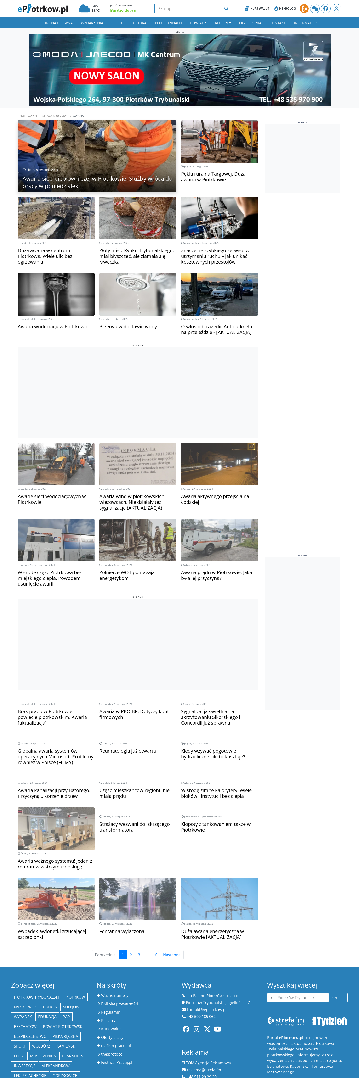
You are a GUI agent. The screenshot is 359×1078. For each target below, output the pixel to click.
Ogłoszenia (250, 23)
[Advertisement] (138, 380)
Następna (172, 954)
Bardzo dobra (123, 10)
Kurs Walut (257, 8)
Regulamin (110, 1012)
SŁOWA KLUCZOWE (55, 116)
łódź (19, 1056)
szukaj (338, 997)
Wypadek (23, 1016)
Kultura (138, 23)
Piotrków (75, 997)
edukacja (47, 1016)
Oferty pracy (112, 1037)
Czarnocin (72, 1056)
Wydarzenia (92, 23)
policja (50, 1007)
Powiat (197, 23)
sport (20, 1046)
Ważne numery (114, 995)
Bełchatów (25, 1026)
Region (221, 23)
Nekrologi (285, 8)
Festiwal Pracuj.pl (116, 1062)
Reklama (108, 1020)
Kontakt (277, 23)
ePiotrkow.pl (28, 116)
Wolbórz (41, 1046)
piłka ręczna (65, 1036)
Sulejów (71, 1007)
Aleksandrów (56, 1065)
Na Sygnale (25, 1007)
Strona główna (57, 23)
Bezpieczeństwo (30, 1036)
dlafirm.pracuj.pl (116, 1045)
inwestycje (24, 1065)
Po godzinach (168, 23)
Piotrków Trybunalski (36, 997)
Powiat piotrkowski (63, 1026)
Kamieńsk (66, 1046)
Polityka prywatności (119, 1003)
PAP (66, 1016)
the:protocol (112, 1054)
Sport (116, 23)
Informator (305, 23)
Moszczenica (43, 1056)
